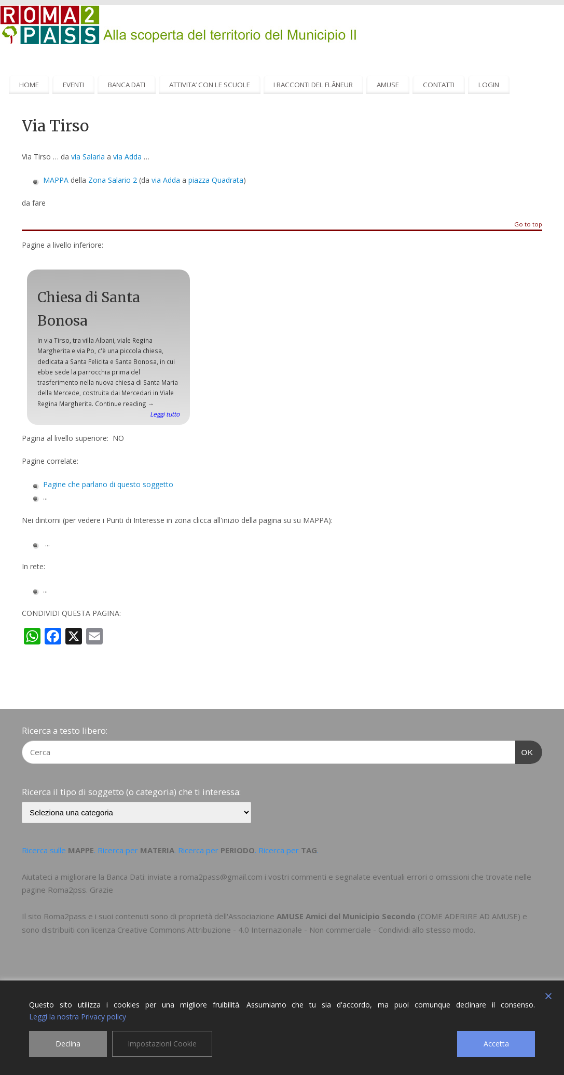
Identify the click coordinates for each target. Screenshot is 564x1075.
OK (524, 751)
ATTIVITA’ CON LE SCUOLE (209, 84)
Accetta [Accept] (496, 1044)
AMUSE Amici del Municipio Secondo (346, 916)
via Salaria (88, 157)
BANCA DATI (126, 84)
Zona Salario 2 (112, 180)
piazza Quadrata (215, 180)
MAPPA (55, 180)
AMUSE (388, 84)
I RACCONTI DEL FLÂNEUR (313, 84)
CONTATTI (439, 84)
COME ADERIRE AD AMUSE (469, 916)
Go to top (528, 224)
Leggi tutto (165, 414)
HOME (29, 84)
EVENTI (73, 84)
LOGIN (488, 84)
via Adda (127, 157)
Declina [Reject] (68, 1044)
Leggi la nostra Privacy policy (77, 1017)
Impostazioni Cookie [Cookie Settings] (162, 1044)
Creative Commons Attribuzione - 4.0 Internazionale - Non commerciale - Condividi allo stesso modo (295, 929)
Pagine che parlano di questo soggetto (108, 484)
